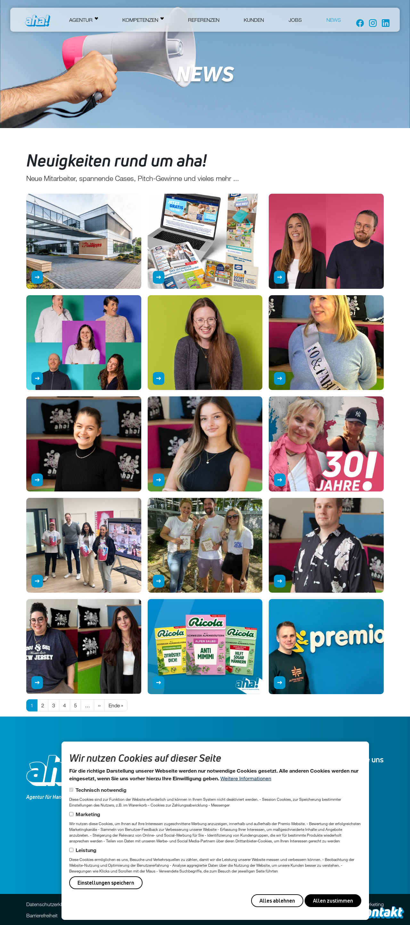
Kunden (254, 20)
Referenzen (203, 20)
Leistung (86, 850)
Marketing (88, 814)
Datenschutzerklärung (50, 904)
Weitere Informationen (245, 778)
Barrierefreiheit (42, 915)
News (333, 20)
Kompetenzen (140, 20)
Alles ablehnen (277, 900)
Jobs (295, 20)
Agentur (81, 20)
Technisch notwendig (101, 790)
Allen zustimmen (333, 900)
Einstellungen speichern (106, 882)
